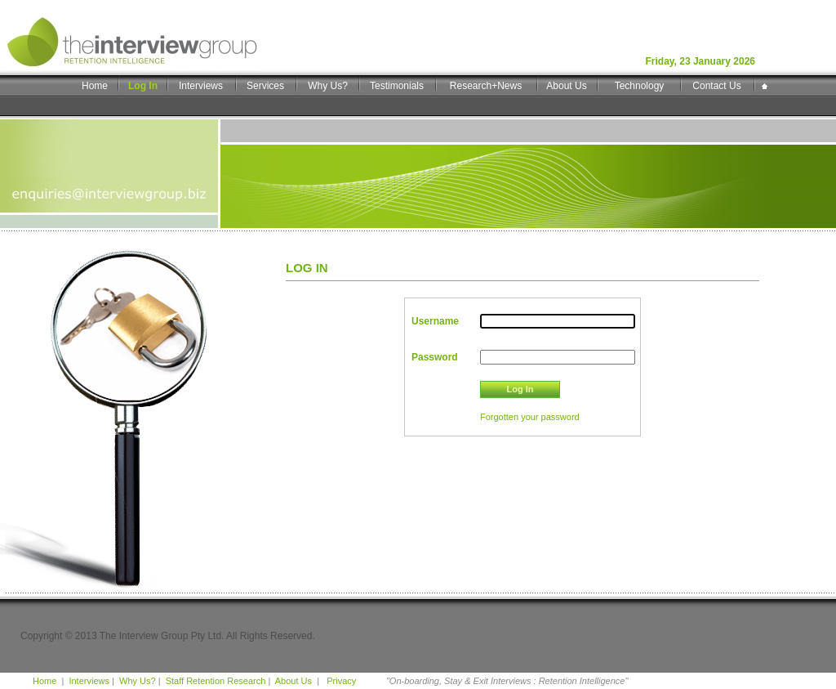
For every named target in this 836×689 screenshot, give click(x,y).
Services (265, 86)
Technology (640, 86)
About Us (566, 86)
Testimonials (397, 86)
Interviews (201, 86)
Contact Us (716, 86)
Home (95, 86)
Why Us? (328, 86)
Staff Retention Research (216, 681)
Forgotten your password (530, 417)
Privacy (340, 681)
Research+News (486, 86)
